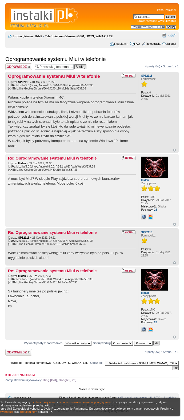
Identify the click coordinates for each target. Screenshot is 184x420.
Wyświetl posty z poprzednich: (57, 343)
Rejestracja (153, 43)
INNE (38, 36)
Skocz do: (96, 362)
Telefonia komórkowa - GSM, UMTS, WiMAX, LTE (79, 36)
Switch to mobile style (92, 389)
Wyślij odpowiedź (18, 66)
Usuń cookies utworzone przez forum (93, 397)
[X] (52, 411)
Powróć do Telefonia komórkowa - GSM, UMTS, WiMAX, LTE (48, 362)
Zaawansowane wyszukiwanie (156, 20)
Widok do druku (164, 35)
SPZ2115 (23, 82)
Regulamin (121, 43)
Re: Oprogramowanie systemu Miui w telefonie (52, 158)
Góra (174, 150)
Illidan (22, 163)
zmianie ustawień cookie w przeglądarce (85, 402)
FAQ (137, 43)
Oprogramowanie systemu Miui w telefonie (55, 59)
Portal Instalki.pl (166, 10)
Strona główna (23, 36)
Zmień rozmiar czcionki (172, 35)
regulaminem (28, 411)
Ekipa (63, 397)
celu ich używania (44, 402)
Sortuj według (113, 343)
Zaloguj (171, 43)
